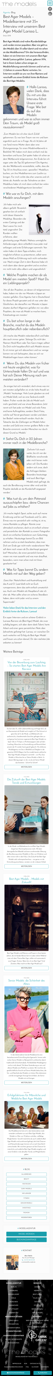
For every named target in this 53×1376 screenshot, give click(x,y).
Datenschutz (35, 1363)
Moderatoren (26, 1217)
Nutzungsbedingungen (13, 1367)
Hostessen (26, 1184)
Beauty (26, 1179)
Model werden (26, 1234)
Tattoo (37, 1302)
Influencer (26, 1193)
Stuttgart (13, 1309)
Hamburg (14, 1291)
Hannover (13, 1305)
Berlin (14, 1287)
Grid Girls (13, 1320)
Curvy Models (26, 1188)
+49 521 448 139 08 (29, 1260)
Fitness (26, 1198)
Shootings (26, 1207)
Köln (14, 1298)
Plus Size (37, 1298)
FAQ (27, 1367)
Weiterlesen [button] (26, 767)
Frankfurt (14, 1313)
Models (37, 1283)
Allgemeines (26, 1174)
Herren (37, 1291)
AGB (25, 1363)
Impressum (17, 1363)
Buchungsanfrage (26, 1240)
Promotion (14, 1324)
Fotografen (13, 1343)
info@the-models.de (40, 1327)
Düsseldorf (13, 1294)
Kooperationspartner (13, 1335)
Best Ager (37, 1294)
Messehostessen (13, 1317)
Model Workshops (13, 1339)
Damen (37, 1287)
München (14, 1302)
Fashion (26, 1212)
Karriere (45, 1367)
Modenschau (37, 1309)
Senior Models (26, 1203)
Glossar (35, 1367)
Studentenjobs (13, 1331)
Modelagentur (13, 1283)
